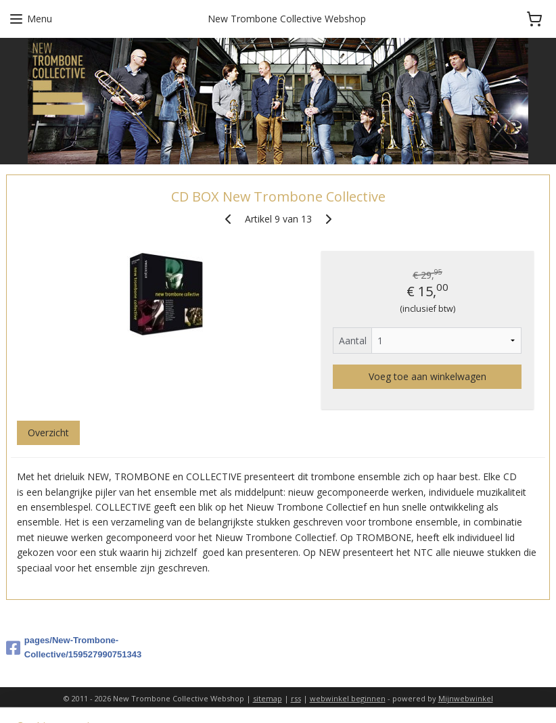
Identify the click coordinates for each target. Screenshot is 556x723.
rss (296, 698)
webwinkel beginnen (348, 698)
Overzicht (48, 432)
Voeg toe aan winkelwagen (427, 376)
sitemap (267, 698)
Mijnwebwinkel (465, 698)
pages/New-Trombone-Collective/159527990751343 (73, 647)
